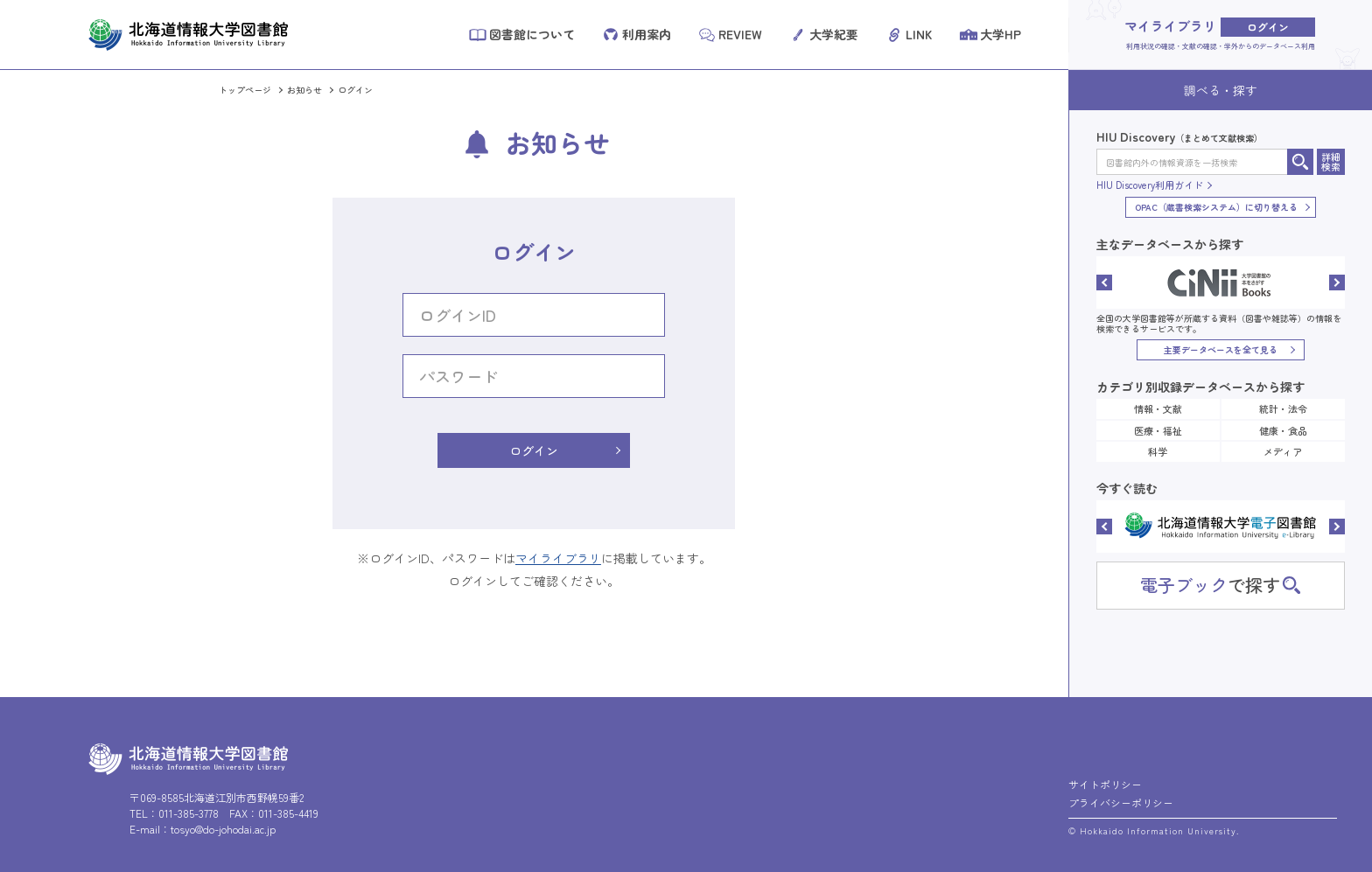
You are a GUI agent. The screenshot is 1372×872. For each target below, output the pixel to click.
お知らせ (304, 89)
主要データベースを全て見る (1221, 349)
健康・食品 (1283, 430)
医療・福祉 (1158, 430)
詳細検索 (1330, 161)
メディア (1283, 451)
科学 (1157, 451)
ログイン (355, 89)
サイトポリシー (1105, 784)
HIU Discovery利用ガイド (1149, 185)
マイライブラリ (558, 558)
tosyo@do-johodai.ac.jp (223, 828)
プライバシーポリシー (1120, 802)
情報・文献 (1158, 408)
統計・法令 (1283, 408)
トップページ (245, 89)
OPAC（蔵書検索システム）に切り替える (1216, 206)
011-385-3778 (188, 813)
